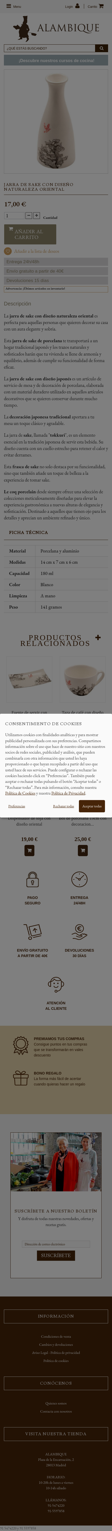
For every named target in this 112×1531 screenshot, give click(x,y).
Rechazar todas (63, 806)
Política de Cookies (20, 793)
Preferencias (16, 806)
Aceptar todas (92, 806)
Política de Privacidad (68, 793)
